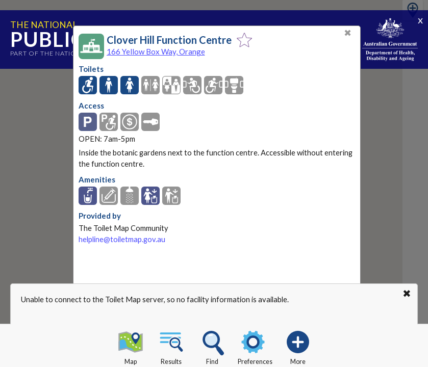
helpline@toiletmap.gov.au (122, 239)
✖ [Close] (347, 33)
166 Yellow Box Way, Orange (156, 51)
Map (130, 346)
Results (171, 346)
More (298, 346)
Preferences (255, 346)
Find (212, 346)
